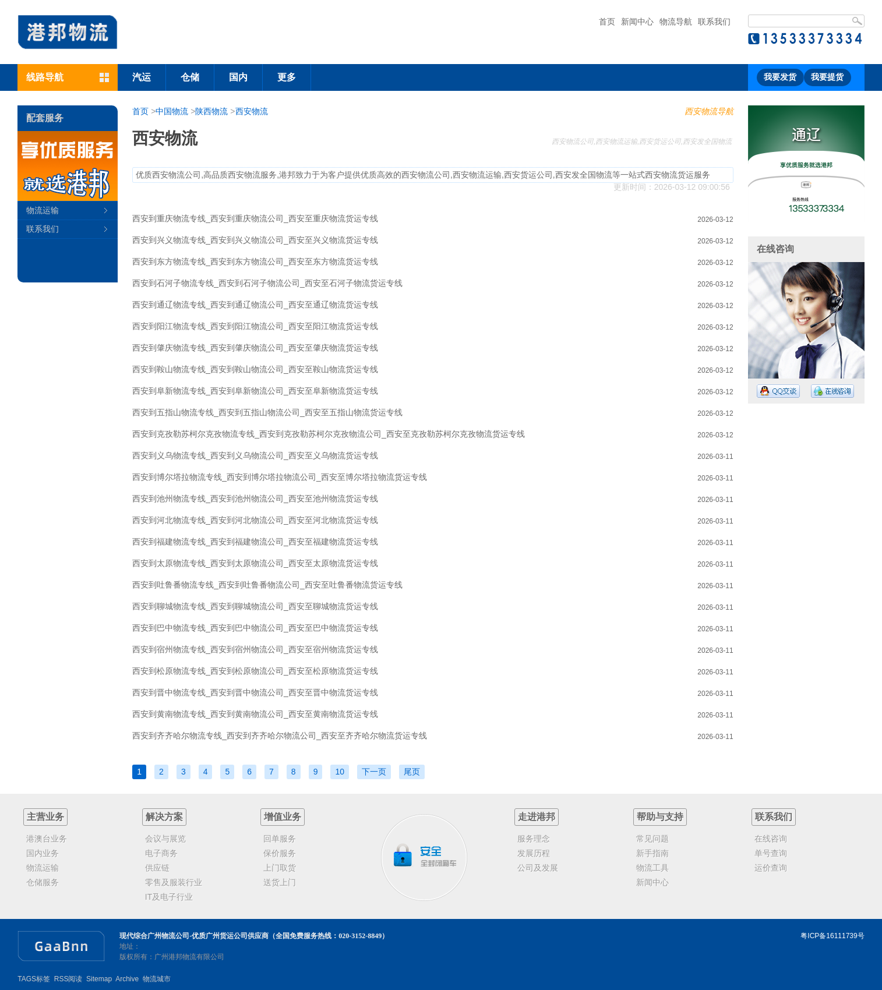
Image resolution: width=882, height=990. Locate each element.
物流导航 (675, 21)
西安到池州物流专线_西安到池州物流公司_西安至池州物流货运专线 (255, 498)
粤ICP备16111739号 (832, 936)
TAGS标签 (33, 979)
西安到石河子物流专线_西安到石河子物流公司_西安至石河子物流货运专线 (267, 283)
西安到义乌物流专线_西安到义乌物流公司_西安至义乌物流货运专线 (255, 455)
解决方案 (164, 817)
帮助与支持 (660, 817)
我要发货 (780, 77)
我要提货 (827, 77)
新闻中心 (637, 21)
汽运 (141, 77)
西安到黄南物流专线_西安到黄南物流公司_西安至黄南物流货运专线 (255, 714)
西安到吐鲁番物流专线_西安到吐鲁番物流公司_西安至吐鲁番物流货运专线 (267, 584)
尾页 (412, 771)
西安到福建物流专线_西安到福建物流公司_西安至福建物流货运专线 (255, 541)
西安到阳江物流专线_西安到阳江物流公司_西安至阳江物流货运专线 (255, 326)
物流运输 (42, 210)
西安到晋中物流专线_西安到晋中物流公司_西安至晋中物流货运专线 (255, 692)
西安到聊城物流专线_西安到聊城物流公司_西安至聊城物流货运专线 (255, 606)
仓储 (190, 77)
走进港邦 (536, 817)
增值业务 (282, 817)
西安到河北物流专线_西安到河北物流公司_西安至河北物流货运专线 (255, 520)
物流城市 (157, 979)
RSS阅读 (68, 979)
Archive (127, 979)
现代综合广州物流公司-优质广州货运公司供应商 (194, 936)
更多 (286, 77)
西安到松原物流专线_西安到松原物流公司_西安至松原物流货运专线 (255, 671)
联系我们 (714, 21)
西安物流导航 (709, 111)
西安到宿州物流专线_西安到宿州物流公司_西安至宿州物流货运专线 (255, 649)
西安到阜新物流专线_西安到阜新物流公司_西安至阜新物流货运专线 (255, 390)
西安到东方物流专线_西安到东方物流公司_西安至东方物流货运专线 (255, 261)
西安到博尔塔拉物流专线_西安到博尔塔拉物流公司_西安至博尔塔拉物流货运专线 (279, 477)
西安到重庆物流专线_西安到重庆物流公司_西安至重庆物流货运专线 (255, 218)
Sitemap (99, 979)
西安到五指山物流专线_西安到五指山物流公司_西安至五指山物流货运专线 (267, 412)
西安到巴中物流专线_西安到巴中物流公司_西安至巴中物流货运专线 (255, 627)
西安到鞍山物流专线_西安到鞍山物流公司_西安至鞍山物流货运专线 (255, 369)
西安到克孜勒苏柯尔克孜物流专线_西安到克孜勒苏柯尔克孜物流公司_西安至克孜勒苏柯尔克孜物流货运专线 (328, 434)
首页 (607, 21)
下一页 (374, 771)
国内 (238, 77)
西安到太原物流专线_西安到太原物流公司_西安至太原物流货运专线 (255, 563)
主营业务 (45, 817)
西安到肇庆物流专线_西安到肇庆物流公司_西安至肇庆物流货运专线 (255, 347)
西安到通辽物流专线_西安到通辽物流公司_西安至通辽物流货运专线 (255, 304)
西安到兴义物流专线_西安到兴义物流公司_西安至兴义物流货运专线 (255, 240)
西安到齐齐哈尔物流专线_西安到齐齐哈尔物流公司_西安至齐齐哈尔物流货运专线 (279, 735)
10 (339, 771)
